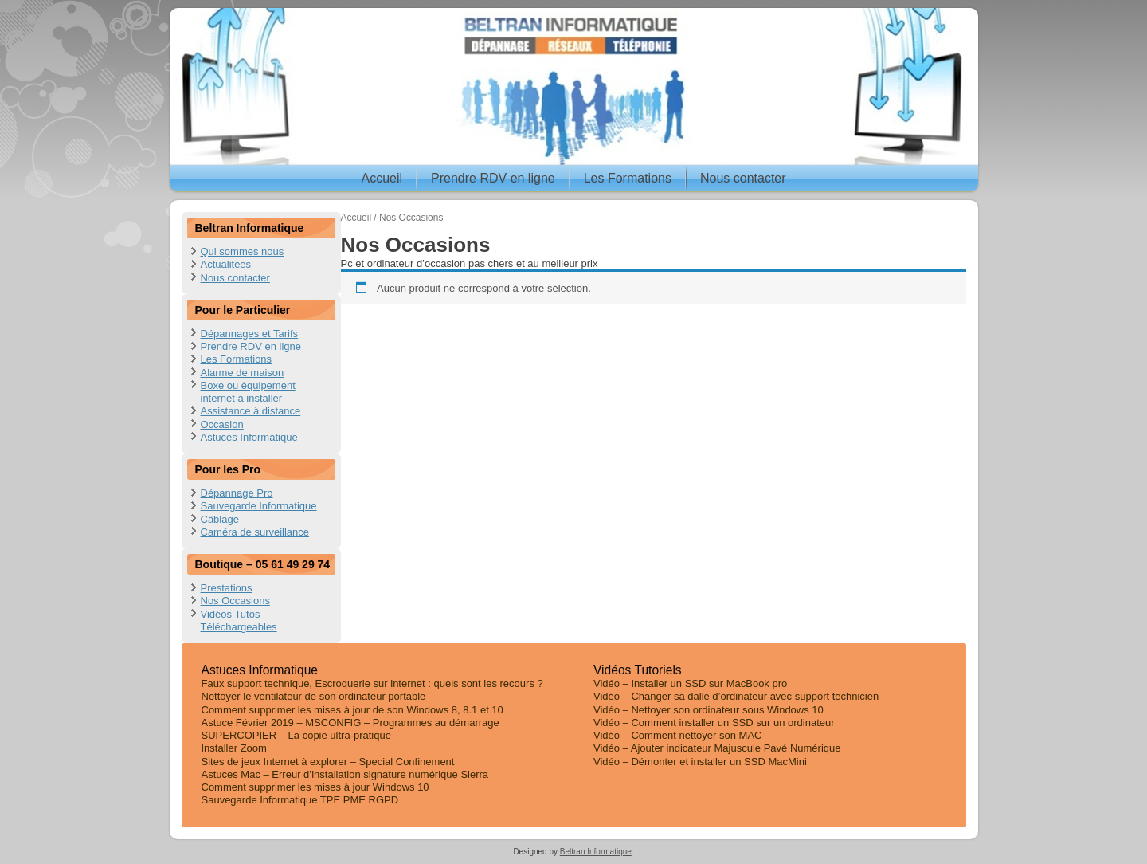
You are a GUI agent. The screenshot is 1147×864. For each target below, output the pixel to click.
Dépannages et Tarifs (250, 334)
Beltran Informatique (596, 851)
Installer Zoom (234, 748)
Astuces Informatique (249, 437)
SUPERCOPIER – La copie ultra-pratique (296, 735)
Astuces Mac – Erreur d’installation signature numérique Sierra (345, 774)
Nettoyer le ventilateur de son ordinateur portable (314, 696)
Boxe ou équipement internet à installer (248, 391)
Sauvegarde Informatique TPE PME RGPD (300, 800)
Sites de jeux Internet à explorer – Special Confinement (328, 762)
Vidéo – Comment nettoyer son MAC (677, 735)
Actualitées (226, 264)
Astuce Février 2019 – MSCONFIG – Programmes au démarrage (350, 723)
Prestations (226, 588)
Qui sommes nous (242, 251)
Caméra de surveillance (255, 532)
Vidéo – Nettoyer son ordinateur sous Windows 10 (708, 710)
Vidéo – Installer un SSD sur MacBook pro (690, 683)
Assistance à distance (251, 411)
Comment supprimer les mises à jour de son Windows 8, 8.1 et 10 (352, 710)
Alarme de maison (242, 373)
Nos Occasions (235, 601)
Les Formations (627, 178)
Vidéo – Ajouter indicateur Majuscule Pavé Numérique (717, 748)
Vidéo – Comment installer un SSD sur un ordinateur (714, 723)
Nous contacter (743, 178)
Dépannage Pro (237, 493)
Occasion (222, 424)
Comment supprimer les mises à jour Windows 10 (315, 787)
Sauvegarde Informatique (259, 506)
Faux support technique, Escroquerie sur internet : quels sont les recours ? (372, 683)
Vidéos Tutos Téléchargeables (239, 620)
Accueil (381, 178)
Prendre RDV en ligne (493, 178)
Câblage (220, 519)
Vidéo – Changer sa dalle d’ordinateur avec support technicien (736, 696)
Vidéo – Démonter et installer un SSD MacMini (700, 762)
